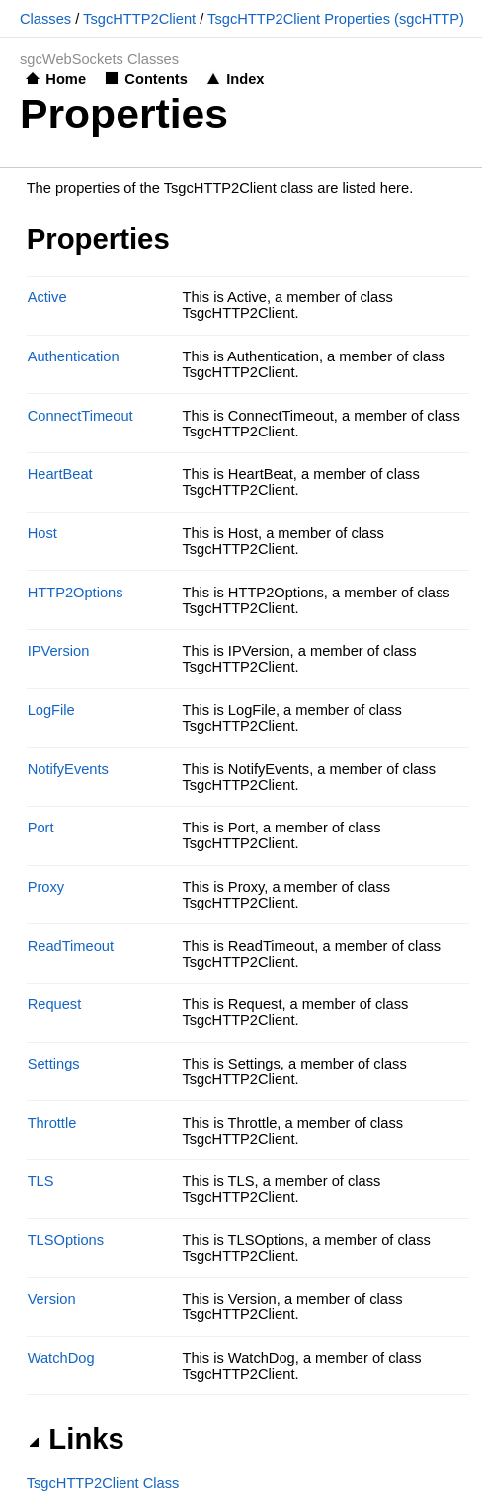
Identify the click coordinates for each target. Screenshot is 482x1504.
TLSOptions (66, 1240)
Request (55, 1004)
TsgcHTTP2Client (139, 19)
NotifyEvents (68, 769)
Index (245, 79)
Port (41, 827)
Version (52, 1298)
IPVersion (59, 651)
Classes (45, 19)
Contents (156, 79)
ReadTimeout (71, 946)
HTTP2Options (75, 592)
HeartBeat (60, 474)
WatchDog (61, 1358)
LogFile (51, 710)
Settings (54, 1063)
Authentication (74, 356)
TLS (41, 1181)
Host (42, 533)
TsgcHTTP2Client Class (103, 1483)
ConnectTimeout (80, 416)
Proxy (46, 887)
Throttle (52, 1123)
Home (65, 79)
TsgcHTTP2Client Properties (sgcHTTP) (335, 19)
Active (47, 297)
